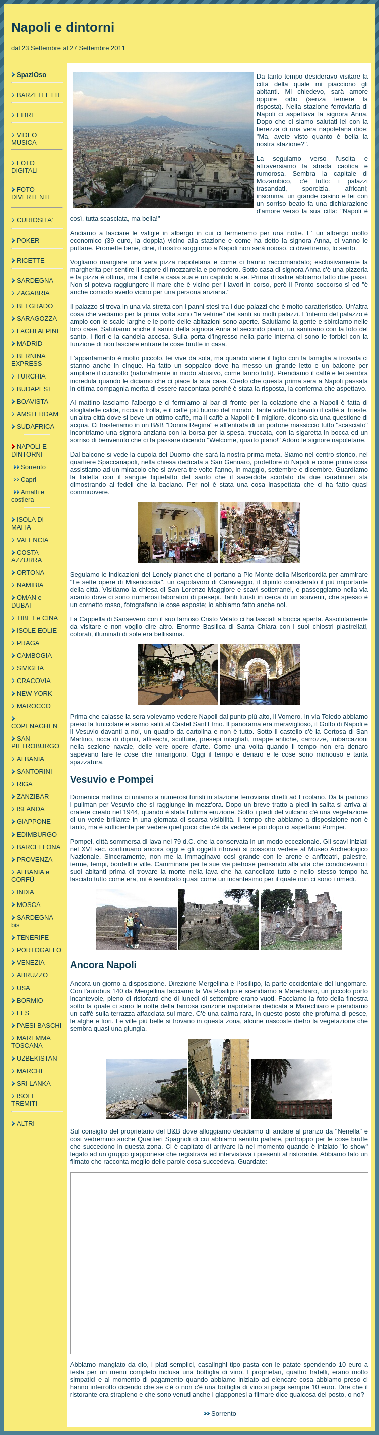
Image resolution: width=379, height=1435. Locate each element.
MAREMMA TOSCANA (30, 1041)
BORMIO (30, 1000)
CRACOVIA (34, 681)
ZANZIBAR (33, 796)
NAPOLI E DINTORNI (29, 450)
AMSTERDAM (37, 414)
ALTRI (26, 1123)
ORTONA (30, 572)
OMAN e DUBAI (26, 601)
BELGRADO (35, 306)
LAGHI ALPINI (37, 331)
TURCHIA (31, 376)
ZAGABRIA (33, 293)
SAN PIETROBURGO (35, 742)
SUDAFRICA (35, 426)
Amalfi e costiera (27, 495)
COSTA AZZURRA (26, 556)
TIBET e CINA (37, 618)
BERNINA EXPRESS (28, 359)
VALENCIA (32, 540)
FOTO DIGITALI (24, 166)
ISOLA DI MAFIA (27, 523)
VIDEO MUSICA (24, 138)
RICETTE (31, 260)
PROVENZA (35, 859)
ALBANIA (30, 759)
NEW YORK (34, 693)
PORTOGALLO (39, 950)
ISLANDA (31, 809)
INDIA (25, 892)
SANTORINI (34, 771)
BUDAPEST (34, 389)
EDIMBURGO (37, 834)
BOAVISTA (32, 401)
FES (23, 1013)
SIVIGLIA (30, 668)
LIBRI (25, 115)
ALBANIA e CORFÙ (30, 875)
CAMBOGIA (34, 655)
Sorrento (33, 467)
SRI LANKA (34, 1083)
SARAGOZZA (37, 318)
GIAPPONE (34, 821)
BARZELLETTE (39, 95)
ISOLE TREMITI (24, 1099)
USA (23, 988)
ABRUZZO (32, 975)
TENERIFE (33, 937)
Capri (28, 479)
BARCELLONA (38, 847)
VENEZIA (31, 962)
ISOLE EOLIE (37, 630)
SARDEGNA (35, 280)
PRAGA (28, 643)
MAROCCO (34, 706)
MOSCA (29, 905)
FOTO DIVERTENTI (30, 193)
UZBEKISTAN (37, 1058)
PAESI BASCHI (39, 1025)
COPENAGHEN (34, 726)
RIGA (25, 784)
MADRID (29, 343)
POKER (28, 240)
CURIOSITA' (35, 220)
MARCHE (31, 1071)
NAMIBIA (30, 585)
